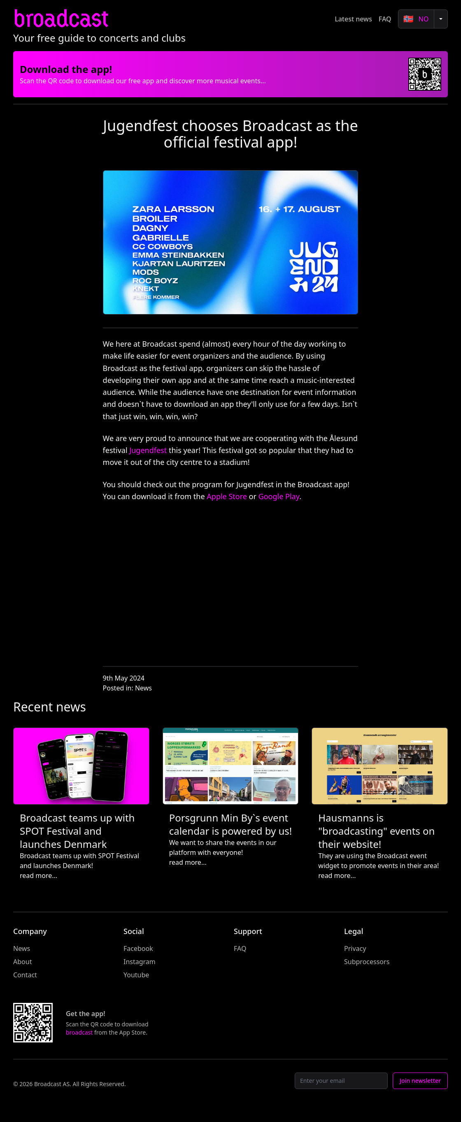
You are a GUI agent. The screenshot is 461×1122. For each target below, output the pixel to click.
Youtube (136, 974)
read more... (38, 875)
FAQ (385, 18)
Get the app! (85, 1013)
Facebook (138, 948)
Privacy (355, 948)
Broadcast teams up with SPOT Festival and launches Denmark (77, 831)
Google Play (279, 496)
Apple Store (227, 496)
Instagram (139, 961)
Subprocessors (366, 961)
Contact (25, 974)
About (22, 961)
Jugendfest (148, 450)
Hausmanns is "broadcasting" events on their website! (376, 831)
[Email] (341, 1081)
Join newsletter (420, 1080)
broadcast (60, 19)
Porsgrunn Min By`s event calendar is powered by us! (230, 824)
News (143, 687)
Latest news (353, 18)
